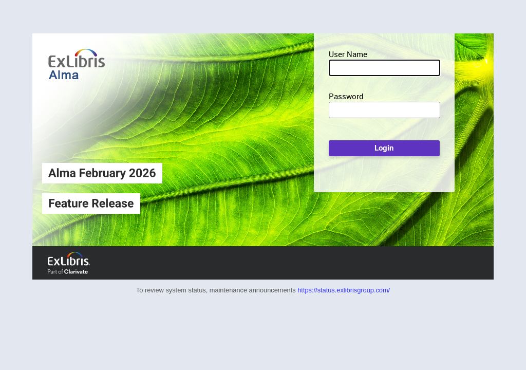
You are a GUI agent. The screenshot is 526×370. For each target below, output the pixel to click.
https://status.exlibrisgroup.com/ (343, 290)
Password (346, 96)
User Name (348, 54)
